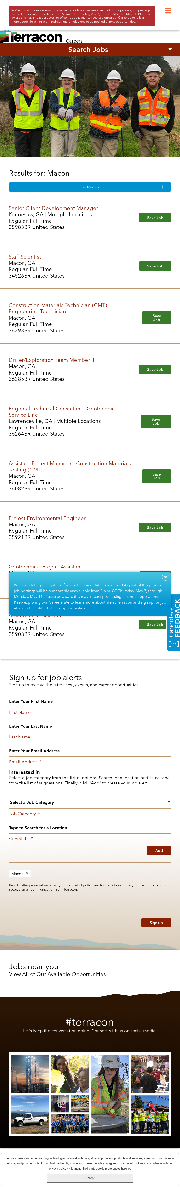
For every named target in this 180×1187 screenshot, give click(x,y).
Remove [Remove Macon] (27, 873)
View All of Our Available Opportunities (57, 974)
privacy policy (133, 885)
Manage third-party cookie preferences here (100, 1168)
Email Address (25, 762)
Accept (90, 1178)
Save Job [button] (155, 217)
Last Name (19, 737)
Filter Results (88, 187)
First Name (20, 712)
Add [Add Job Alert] (159, 850)
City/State (21, 838)
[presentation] (39, 921)
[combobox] (90, 827)
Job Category (24, 814)
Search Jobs (88, 49)
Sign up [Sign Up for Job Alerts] (156, 922)
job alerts (79, 21)
